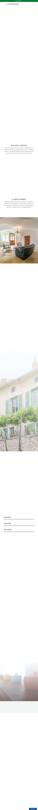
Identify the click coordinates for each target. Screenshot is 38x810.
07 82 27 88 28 (19, 0)
